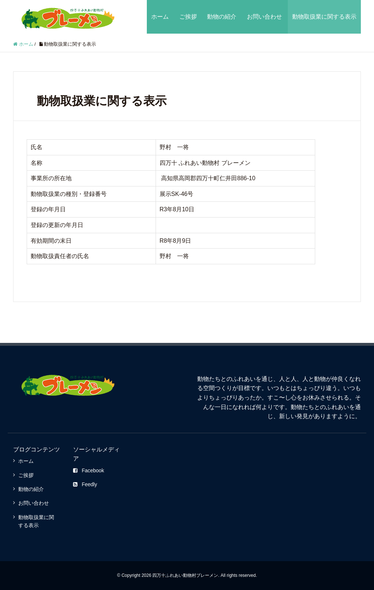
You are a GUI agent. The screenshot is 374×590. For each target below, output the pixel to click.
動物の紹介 (221, 17)
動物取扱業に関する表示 (324, 17)
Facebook (88, 470)
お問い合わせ (264, 17)
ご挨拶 (188, 17)
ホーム (160, 17)
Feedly (85, 484)
